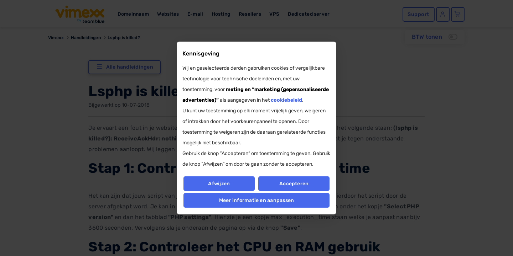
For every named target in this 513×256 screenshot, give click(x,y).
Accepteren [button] (294, 184)
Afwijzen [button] (219, 184)
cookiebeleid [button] (286, 100)
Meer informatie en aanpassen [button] (256, 200)
